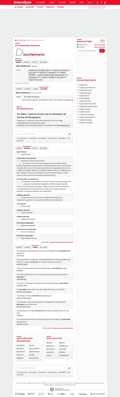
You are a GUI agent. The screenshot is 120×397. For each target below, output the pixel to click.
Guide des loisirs (85, 101)
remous (36, 97)
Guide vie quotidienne (87, 117)
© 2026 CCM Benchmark (69, 385)
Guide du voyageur (86, 123)
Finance (73, 2)
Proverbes (60, 7)
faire (29, 97)
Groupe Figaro (57, 385)
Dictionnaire (19, 7)
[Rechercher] (97, 7)
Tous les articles (57, 383)
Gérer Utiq (101, 383)
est (41, 72)
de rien (40, 80)
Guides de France (85, 90)
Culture (62, 2)
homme (40, 75)
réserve (63, 72)
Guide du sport (84, 112)
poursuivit (60, 77)
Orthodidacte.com (63, 125)
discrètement (60, 75)
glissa (52, 75)
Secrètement (33, 70)
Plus (90, 2)
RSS (63, 383)
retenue (56, 70)
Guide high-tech (85, 93)
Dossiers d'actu (82, 45)
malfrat (51, 77)
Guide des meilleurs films (88, 106)
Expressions (50, 7)
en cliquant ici (68, 100)
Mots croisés (43, 62)
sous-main (32, 72)
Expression (26, 62)
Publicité (44, 383)
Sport (52, 2)
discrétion (52, 72)
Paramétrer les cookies (91, 383)
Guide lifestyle (84, 98)
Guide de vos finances (87, 87)
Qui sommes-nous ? (21, 383)
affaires (47, 75)
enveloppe (32, 77)
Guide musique (84, 109)
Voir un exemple (99, 45)
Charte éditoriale (37, 383)
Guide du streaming (86, 114)
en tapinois (64, 70)
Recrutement (68, 383)
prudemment (44, 70)
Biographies (30, 7)
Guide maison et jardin (87, 104)
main (44, 77)
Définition (18, 89)
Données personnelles (79, 383)
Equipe (29, 383)
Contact (50, 383)
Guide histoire (84, 96)
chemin (31, 80)
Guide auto (83, 85)
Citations (40, 7)
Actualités (40, 2)
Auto (82, 2)
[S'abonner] (91, 51)
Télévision (80, 47)
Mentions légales (48, 385)
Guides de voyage (85, 120)
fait (43, 72)
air (36, 80)
